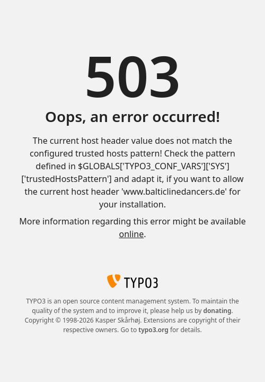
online (131, 234)
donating (217, 310)
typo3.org (153, 329)
